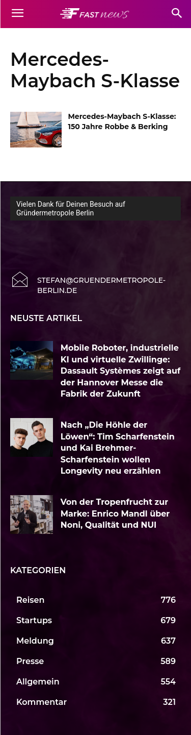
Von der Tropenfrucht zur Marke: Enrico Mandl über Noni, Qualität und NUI (115, 513)
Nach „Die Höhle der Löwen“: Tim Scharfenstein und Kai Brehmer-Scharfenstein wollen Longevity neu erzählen (118, 448)
